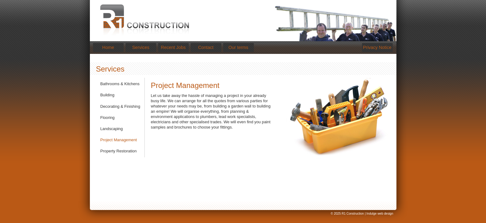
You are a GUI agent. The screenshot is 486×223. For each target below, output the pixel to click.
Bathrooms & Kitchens (120, 83)
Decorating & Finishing (120, 106)
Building (107, 95)
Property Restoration (118, 151)
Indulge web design (379, 213)
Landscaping (111, 128)
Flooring (107, 117)
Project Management (118, 140)
